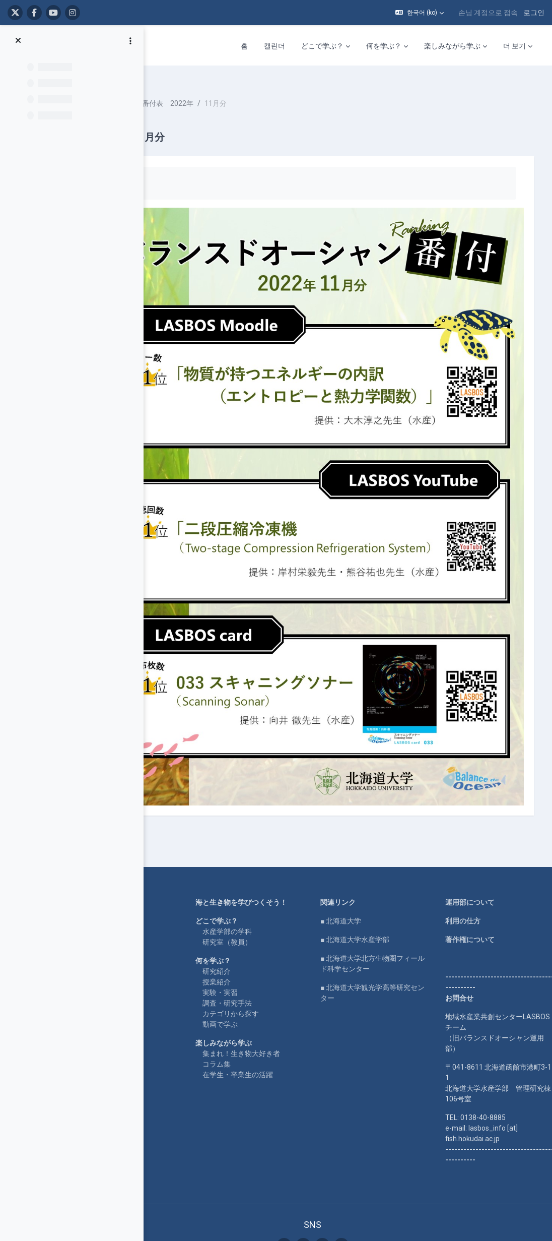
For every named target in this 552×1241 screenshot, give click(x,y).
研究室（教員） (273, 834)
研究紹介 (262, 863)
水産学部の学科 (273, 824)
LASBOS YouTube (164, 802)
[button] (419, 13)
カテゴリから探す (276, 906)
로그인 (533, 13)
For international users (170, 861)
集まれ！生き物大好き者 (287, 946)
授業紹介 (262, 874)
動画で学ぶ (266, 916)
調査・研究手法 (273, 895)
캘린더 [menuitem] (274, 46)
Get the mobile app (340, 1192)
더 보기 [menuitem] (514, 46)
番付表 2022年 (232, 91)
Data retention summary (340, 1181)
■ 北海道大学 (368, 802)
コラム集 (262, 956)
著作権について (478, 821)
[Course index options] (130, 41)
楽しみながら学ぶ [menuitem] (452, 46)
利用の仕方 (471, 802)
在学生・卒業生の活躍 (283, 967)
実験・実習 (266, 885)
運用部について (478, 784)
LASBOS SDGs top (164, 832)
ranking (183, 91)
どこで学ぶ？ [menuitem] (322, 46)
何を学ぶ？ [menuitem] (383, 46)
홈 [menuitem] (244, 46)
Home (145, 784)
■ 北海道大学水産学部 (382, 821)
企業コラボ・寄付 (163, 880)
